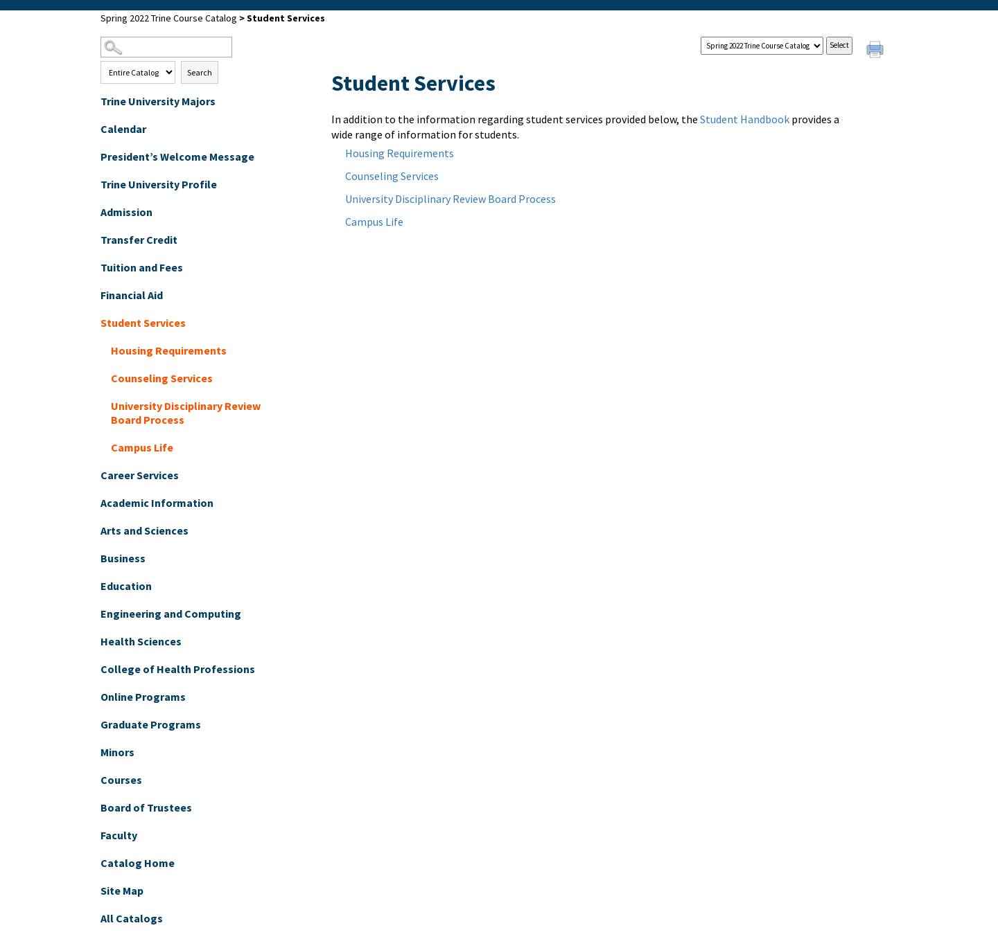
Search (199, 72)
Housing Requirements (169, 350)
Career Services (139, 475)
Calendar (123, 129)
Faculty (118, 835)
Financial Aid (131, 295)
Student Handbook (744, 119)
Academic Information (156, 503)
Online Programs (143, 697)
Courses (121, 780)
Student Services (143, 323)
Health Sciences (141, 641)
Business (123, 558)
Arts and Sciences (144, 530)
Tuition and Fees (141, 267)
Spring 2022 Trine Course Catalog (168, 18)
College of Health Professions (177, 669)
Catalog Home (137, 863)
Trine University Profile (158, 184)
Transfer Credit (138, 240)
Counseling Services (162, 378)
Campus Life (142, 447)
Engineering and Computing (170, 613)
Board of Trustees (146, 807)
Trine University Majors (158, 101)
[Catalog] (762, 46)
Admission (126, 212)
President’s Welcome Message (177, 156)
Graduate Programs (150, 724)
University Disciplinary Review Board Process (186, 413)
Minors (117, 752)
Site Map (121, 890)
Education (126, 586)
